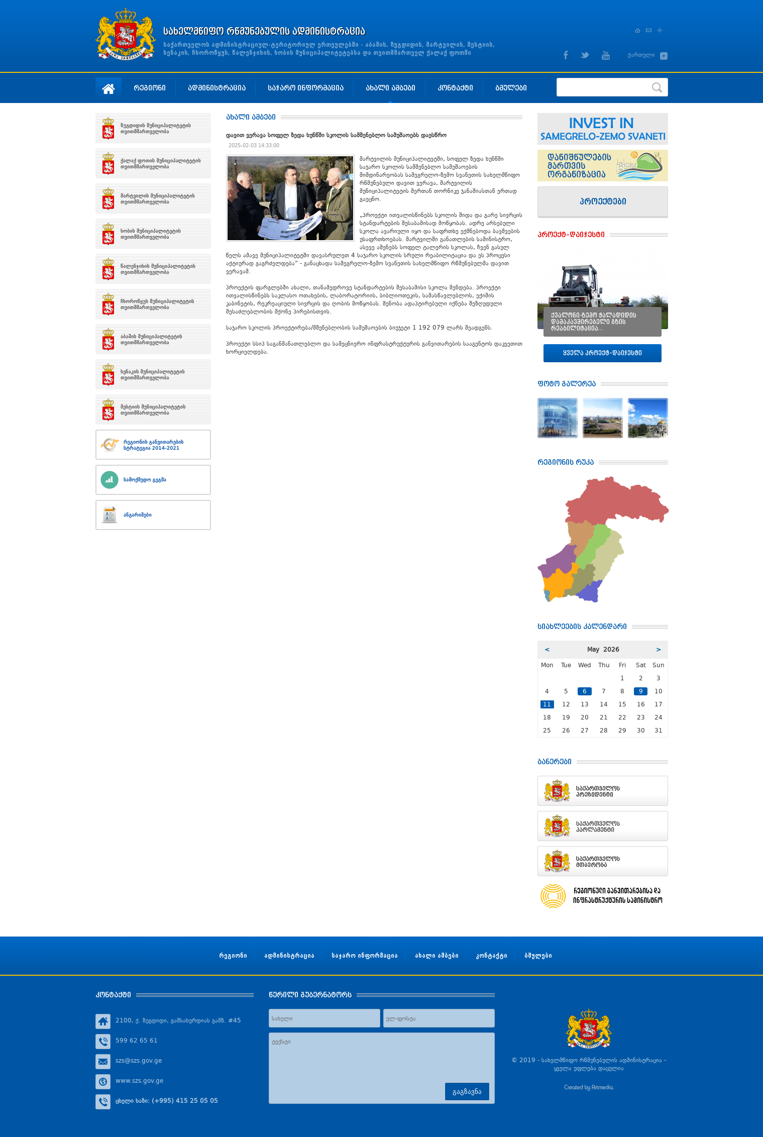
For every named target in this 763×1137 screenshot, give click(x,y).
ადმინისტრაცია (217, 87)
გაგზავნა (467, 1091)
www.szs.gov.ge (139, 1080)
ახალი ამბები (390, 87)
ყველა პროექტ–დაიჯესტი (602, 353)
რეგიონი (150, 87)
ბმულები (511, 87)
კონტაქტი (455, 87)
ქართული (641, 54)
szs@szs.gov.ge (139, 1060)
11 (547, 704)
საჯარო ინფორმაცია (306, 87)
